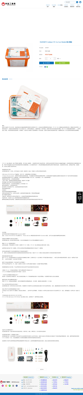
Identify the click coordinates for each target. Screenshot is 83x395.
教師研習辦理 (44, 388)
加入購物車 (46, 63)
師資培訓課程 (44, 386)
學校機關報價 (44, 380)
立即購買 (62, 63)
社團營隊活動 (44, 390)
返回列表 (41, 369)
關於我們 (55, 380)
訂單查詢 (66, 382)
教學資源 (55, 384)
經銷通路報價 (44, 382)
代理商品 (55, 382)
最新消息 (55, 386)
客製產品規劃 (44, 384)
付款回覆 (66, 384)
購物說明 (66, 380)
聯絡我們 (55, 388)
